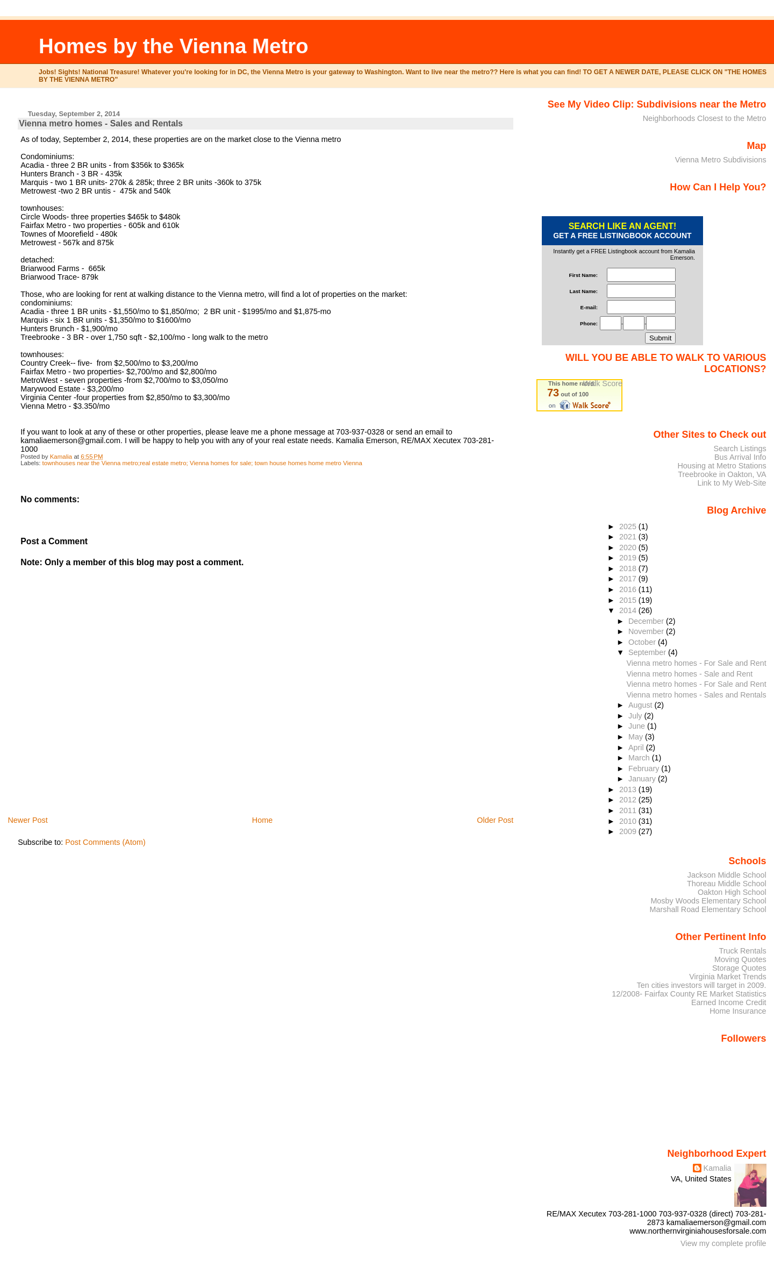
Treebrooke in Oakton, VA (722, 474)
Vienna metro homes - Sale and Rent (689, 674)
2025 (629, 526)
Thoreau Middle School (726, 883)
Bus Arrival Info (740, 457)
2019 (629, 557)
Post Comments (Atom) (105, 842)
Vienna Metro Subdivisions (720, 159)
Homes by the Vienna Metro (174, 46)
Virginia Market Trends (727, 976)
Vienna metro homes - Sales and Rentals (696, 695)
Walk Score (602, 383)
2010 (629, 821)
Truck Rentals (742, 950)
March (640, 757)
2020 (629, 547)
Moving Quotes (740, 959)
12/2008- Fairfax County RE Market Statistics (689, 994)
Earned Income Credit (728, 1002)
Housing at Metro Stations (721, 465)
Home (262, 820)
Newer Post (27, 820)
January (643, 778)
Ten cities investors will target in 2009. (701, 985)
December (647, 621)
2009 (629, 831)
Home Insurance (738, 1011)
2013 (629, 789)
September (648, 652)
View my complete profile (723, 1243)
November (647, 631)
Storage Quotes (739, 968)
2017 (629, 578)
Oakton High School (732, 892)
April (637, 747)
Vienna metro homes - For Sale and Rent (696, 663)
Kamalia (718, 1168)
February (644, 768)
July (636, 715)
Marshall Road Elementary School (708, 909)
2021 (629, 536)
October (643, 642)
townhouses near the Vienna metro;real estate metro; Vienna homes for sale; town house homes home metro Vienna (202, 463)
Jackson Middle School (726, 875)
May (636, 736)
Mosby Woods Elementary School (708, 900)
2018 (629, 568)
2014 (629, 610)
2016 (629, 589)
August (641, 705)
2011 (629, 810)
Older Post (495, 820)
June (637, 726)
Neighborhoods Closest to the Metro (704, 118)
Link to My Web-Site (731, 483)
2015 (629, 600)
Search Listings (739, 448)
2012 (629, 799)
